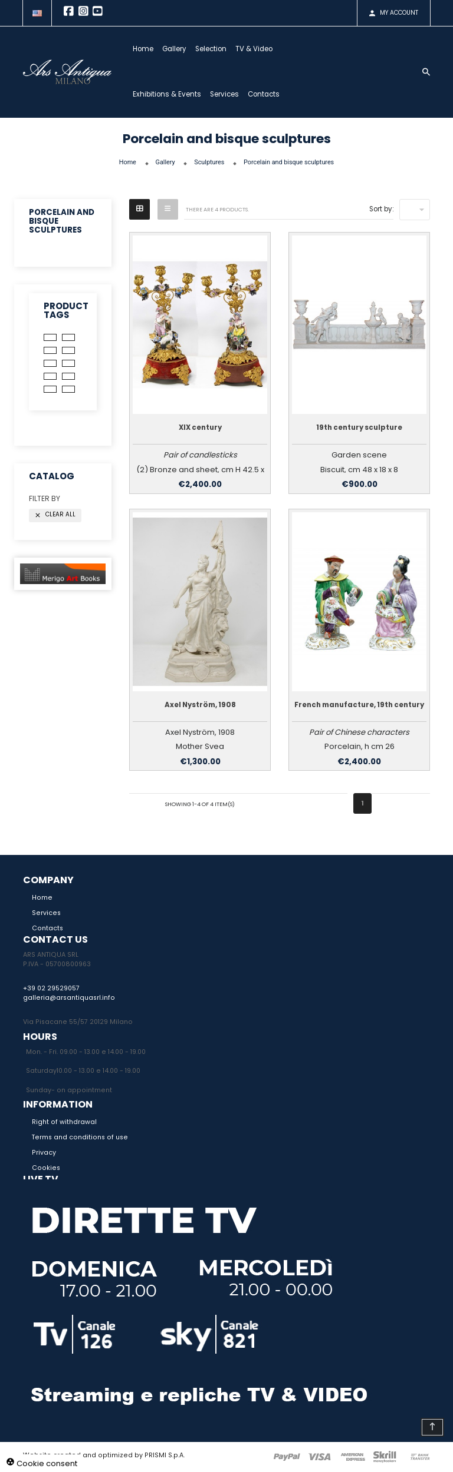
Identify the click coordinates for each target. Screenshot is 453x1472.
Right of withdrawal (64, 1122)
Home (152, 49)
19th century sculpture (359, 427)
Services (233, 94)
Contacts (272, 94)
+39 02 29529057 (51, 988)
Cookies (46, 1167)
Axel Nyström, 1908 (200, 705)
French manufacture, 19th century (359, 705)
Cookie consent (41, 1463)
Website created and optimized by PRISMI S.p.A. (104, 1455)
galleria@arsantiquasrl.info (69, 997)
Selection (219, 49)
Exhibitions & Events (176, 94)
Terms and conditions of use (80, 1137)
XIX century (200, 427)
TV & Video (262, 49)
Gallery (183, 49)
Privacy (44, 1152)
